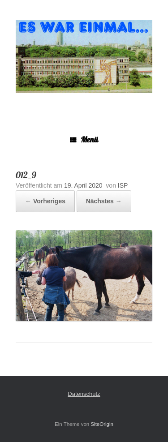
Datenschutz (84, 394)
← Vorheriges (45, 201)
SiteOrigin (101, 424)
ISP (123, 185)
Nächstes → (104, 201)
